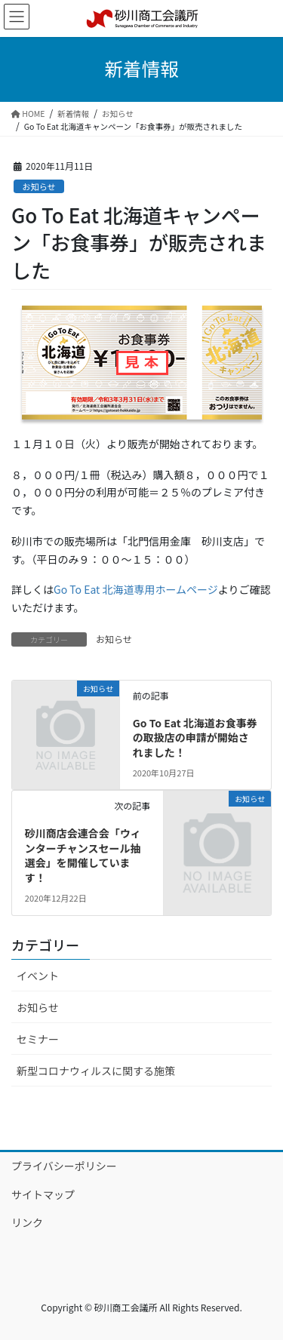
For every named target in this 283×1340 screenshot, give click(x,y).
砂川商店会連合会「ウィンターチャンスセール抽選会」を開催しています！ (83, 855)
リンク (27, 1222)
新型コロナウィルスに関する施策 (96, 1070)
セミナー (38, 1038)
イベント (38, 975)
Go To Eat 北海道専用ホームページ (136, 589)
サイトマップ (43, 1194)
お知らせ (39, 186)
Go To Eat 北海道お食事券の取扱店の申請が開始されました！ (195, 737)
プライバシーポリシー (64, 1165)
